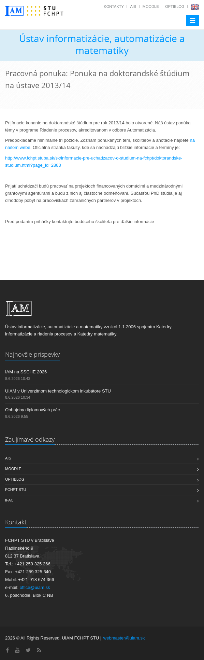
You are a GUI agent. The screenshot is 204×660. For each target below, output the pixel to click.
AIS (133, 6)
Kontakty (113, 6)
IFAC (9, 500)
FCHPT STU (15, 489)
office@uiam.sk (35, 587)
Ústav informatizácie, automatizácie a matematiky (102, 44)
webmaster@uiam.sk (124, 638)
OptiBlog (174, 6)
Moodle (151, 6)
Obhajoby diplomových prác (32, 409)
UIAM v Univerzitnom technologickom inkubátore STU (58, 391)
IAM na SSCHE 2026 (26, 371)
